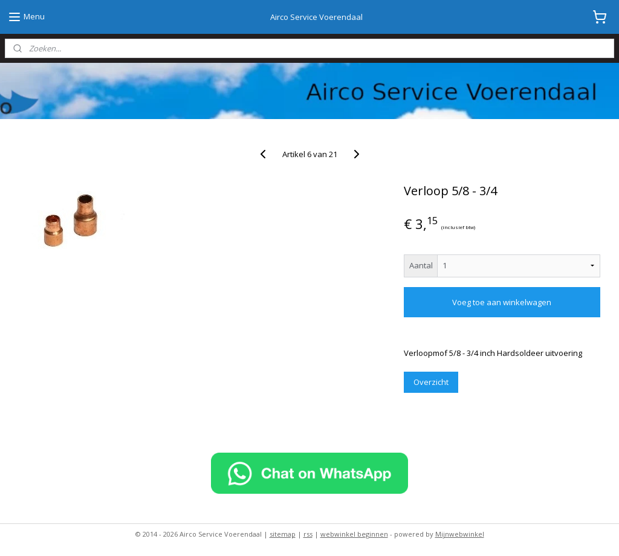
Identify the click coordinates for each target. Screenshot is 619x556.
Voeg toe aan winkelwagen (501, 302)
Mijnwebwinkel (459, 533)
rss (308, 533)
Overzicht (431, 382)
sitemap (283, 533)
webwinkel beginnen (354, 533)
